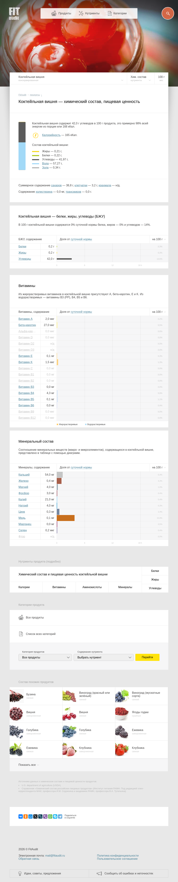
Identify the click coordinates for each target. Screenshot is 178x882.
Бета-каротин (27, 325)
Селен (23, 530)
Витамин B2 (26, 380)
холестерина (44, 191)
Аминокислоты (92, 587)
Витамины (59, 587)
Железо (24, 480)
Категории (120, 13)
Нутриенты (92, 13)
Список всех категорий (37, 633)
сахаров (56, 185)
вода (45, 163)
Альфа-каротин (28, 331)
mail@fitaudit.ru (55, 855)
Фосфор (24, 493)
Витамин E (26, 355)
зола (45, 167)
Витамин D (26, 337)
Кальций (24, 474)
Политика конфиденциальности (118, 855)
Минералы (125, 587)
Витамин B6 (26, 405)
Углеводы (25, 258)
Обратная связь (29, 858)
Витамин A (26, 318)
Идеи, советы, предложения (42, 873)
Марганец (25, 524)
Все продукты (31, 617)
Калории (24, 587)
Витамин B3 (26, 386)
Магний (23, 487)
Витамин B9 (26, 411)
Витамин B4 (26, 393)
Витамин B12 (27, 417)
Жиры (22, 252)
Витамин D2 (26, 343)
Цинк (22, 511)
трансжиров (73, 191)
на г (157, 239)
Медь (22, 517)
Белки (22, 246)
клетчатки (81, 185)
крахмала (105, 185)
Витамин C (26, 368)
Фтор (22, 536)
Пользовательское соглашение (117, 858)
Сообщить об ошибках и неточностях (129, 873)
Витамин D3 (26, 349)
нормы (81, 239)
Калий (22, 499)
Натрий (23, 505)
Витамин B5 (26, 399)
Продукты (64, 13)
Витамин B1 (26, 374)
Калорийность (51, 135)
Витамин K (26, 362)
